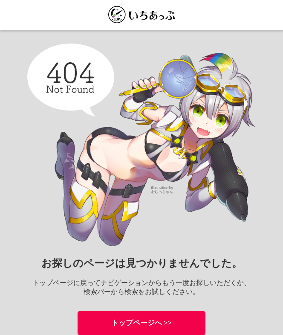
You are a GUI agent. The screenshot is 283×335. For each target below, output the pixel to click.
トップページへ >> (141, 323)
